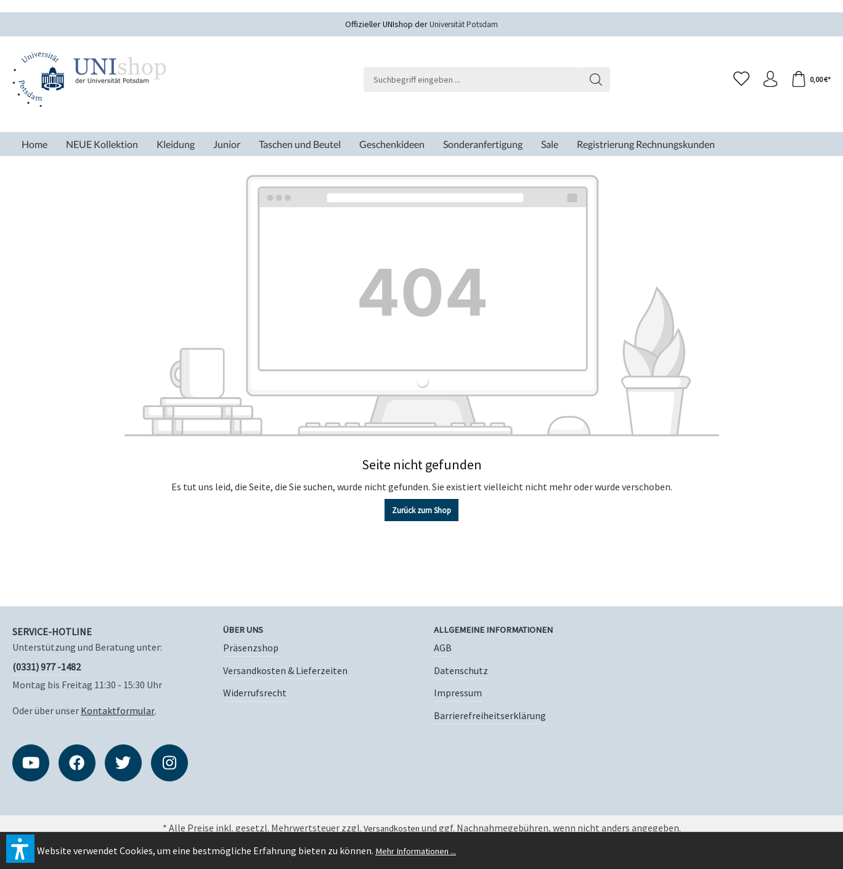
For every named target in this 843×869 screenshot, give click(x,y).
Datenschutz (461, 671)
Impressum (458, 694)
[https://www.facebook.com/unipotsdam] (77, 762)
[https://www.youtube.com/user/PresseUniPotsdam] (30, 762)
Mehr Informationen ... (422, 850)
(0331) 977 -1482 (46, 667)
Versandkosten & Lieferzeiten (285, 671)
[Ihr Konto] (766, 79)
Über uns (245, 630)
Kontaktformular (118, 710)
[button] (20, 848)
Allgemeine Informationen (500, 630)
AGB (443, 649)
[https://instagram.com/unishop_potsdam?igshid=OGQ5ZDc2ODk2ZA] (169, 762)
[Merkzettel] (736, 79)
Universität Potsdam (464, 24)
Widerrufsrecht (255, 694)
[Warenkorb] (809, 79)
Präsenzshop (251, 649)
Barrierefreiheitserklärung (490, 716)
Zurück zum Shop (421, 510)
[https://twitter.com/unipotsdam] (123, 762)
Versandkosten (391, 829)
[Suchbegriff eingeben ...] (469, 79)
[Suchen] (593, 79)
